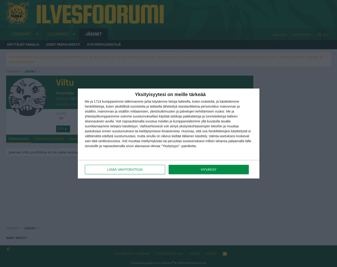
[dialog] (168, 133)
